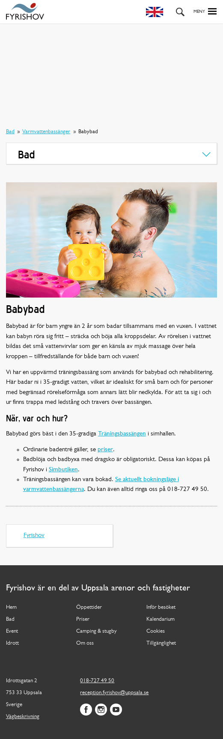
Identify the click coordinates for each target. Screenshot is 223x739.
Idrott (12, 643)
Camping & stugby (96, 631)
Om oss (85, 643)
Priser (82, 619)
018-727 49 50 (97, 681)
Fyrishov (34, 535)
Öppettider (89, 607)
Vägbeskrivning (22, 716)
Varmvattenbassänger (46, 131)
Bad (10, 131)
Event (12, 631)
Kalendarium (160, 619)
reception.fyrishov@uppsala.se (114, 692)
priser (105, 450)
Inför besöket (160, 607)
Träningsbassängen (122, 434)
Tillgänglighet (161, 643)
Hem (11, 607)
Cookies (155, 631)
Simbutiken (63, 470)
